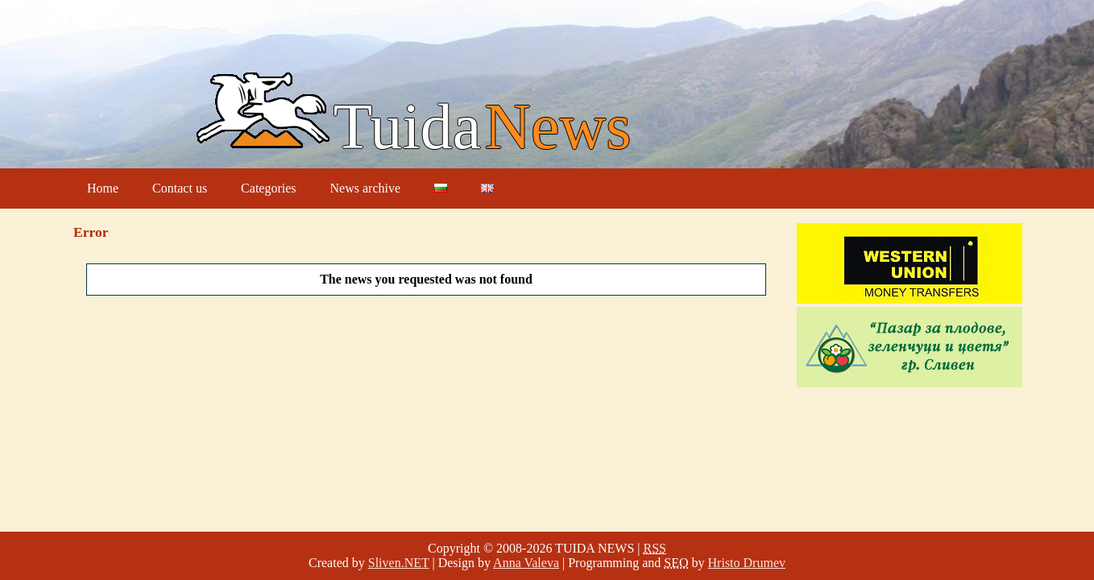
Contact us (179, 188)
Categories (268, 188)
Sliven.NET (398, 563)
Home (102, 188)
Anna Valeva (526, 563)
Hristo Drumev (746, 563)
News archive (365, 188)
